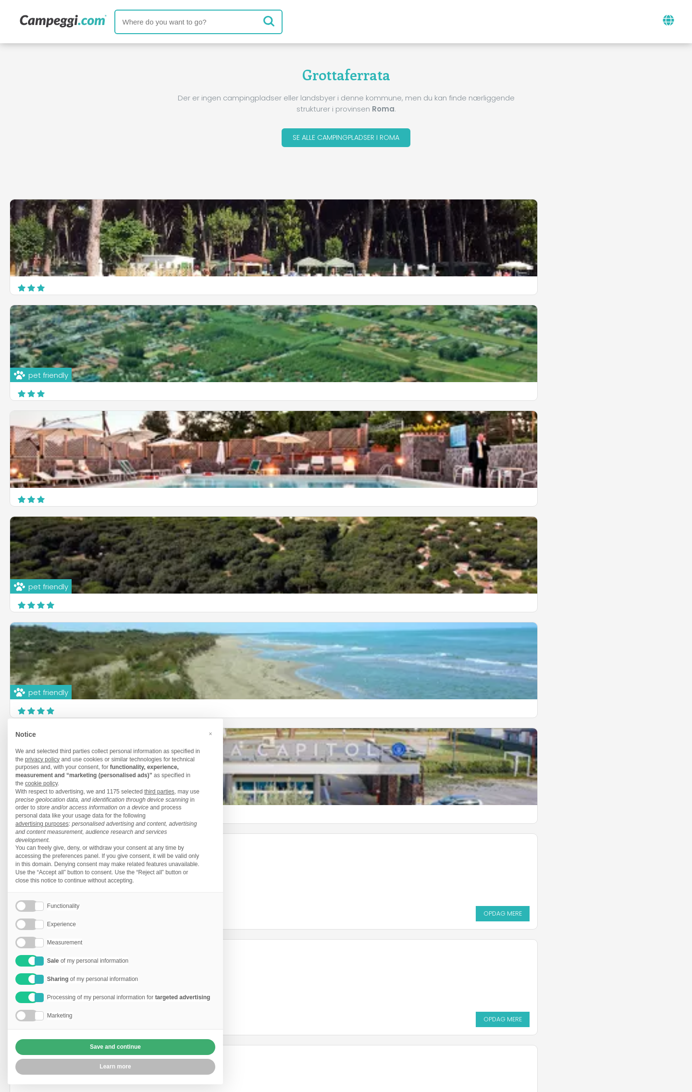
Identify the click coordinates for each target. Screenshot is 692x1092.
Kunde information (392, 1029)
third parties (159, 791)
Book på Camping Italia (435, 1012)
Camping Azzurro (50, 436)
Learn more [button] (115, 1066)
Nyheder (306, 973)
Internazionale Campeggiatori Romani (90, 542)
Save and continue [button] (115, 1046)
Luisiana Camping (281, 436)
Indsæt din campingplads (318, 1012)
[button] (210, 734)
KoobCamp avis (370, 973)
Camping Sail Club (282, 542)
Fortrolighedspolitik (301, 1029)
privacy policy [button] (42, 759)
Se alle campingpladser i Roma (346, 139)
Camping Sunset (507, 542)
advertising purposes (42, 823)
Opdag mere (187, 492)
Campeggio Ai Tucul (514, 430)
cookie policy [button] (41, 783)
